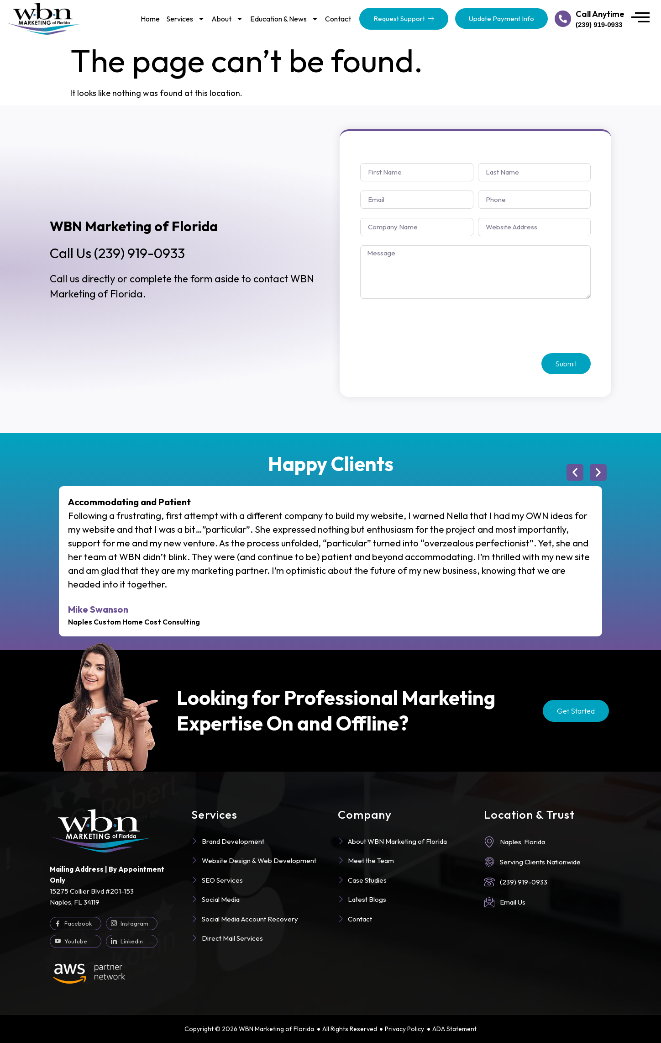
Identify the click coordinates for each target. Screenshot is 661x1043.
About (227, 18)
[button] (575, 472)
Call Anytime (600, 14)
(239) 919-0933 (117, 253)
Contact (338, 18)
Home (150, 18)
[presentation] (429, 326)
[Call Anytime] (563, 19)
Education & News (284, 18)
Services (185, 18)
